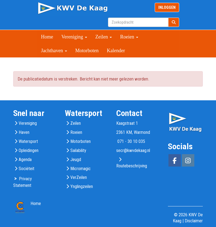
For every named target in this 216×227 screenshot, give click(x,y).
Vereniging (74, 37)
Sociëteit (26, 168)
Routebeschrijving (131, 165)
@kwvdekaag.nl (133, 150)
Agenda (25, 159)
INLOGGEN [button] (167, 7)
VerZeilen (78, 177)
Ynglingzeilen (81, 186)
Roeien (129, 37)
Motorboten (87, 50)
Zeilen (103, 37)
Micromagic (80, 168)
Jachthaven (54, 50)
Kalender (116, 50)
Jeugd (75, 159)
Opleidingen (28, 150)
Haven (24, 132)
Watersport (28, 141)
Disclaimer (194, 220)
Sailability (78, 150)
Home (47, 37)
